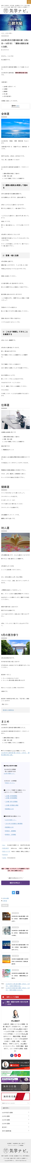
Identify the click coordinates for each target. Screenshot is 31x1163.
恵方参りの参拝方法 (8, 710)
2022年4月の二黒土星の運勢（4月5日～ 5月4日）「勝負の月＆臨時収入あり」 (20, 919)
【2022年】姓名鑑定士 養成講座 (14, 823)
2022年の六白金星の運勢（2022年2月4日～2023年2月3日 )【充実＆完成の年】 (20, 962)
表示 (18, 106)
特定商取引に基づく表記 (18, 1143)
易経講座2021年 (9, 827)
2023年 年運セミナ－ (9, 773)
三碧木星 (5, 901)
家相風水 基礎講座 (10, 831)
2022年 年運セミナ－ (10, 820)
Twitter (4, 859)
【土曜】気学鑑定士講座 (11, 805)
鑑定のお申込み (15, 884)
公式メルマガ (6, 852)
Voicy (3, 845)
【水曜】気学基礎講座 (11, 798)
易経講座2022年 (9, 809)
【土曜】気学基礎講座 (11, 796)
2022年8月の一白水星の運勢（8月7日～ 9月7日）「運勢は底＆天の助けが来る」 (20, 934)
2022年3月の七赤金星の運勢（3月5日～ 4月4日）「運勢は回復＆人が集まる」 (20, 976)
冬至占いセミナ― (10, 783)
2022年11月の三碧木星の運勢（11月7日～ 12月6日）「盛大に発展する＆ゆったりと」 (20, 948)
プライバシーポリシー (12, 1145)
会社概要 (9, 1143)
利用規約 (21, 1145)
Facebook (5, 855)
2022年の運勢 (6, 899)
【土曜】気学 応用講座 (11, 801)
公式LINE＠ (5, 848)
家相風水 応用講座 (10, 834)
